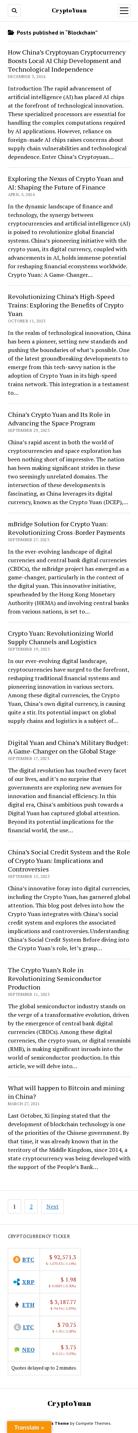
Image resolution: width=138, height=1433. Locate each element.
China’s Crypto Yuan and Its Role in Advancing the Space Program (59, 418)
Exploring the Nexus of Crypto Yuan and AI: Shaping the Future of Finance (65, 182)
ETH (28, 1305)
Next (52, 1206)
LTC (28, 1327)
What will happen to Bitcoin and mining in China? (66, 1092)
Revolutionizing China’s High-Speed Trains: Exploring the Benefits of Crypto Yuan (65, 305)
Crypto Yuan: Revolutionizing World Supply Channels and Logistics (60, 637)
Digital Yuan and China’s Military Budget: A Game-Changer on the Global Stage (68, 746)
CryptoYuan (69, 10)
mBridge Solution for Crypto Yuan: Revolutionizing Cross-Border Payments (66, 528)
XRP (28, 1282)
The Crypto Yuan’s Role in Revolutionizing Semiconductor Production (54, 978)
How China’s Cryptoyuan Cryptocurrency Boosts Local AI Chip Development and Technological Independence (67, 60)
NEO (28, 1350)
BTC (28, 1259)
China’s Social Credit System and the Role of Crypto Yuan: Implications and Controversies (69, 860)
